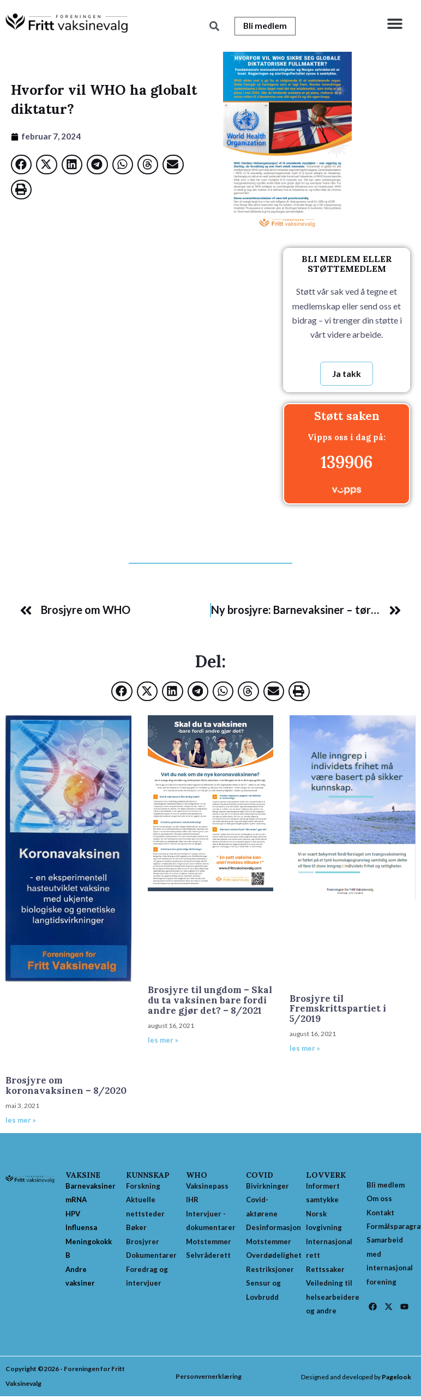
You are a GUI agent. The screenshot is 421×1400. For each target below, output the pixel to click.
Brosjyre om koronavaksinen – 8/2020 (66, 1086)
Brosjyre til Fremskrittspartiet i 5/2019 (338, 1009)
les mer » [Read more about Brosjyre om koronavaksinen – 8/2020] (20, 1120)
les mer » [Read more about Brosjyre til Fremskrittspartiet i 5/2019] (305, 1048)
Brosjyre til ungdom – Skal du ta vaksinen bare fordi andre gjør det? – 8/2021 (210, 1000)
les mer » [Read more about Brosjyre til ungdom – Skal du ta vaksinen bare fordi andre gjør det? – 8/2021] (163, 1040)
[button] (395, 23)
